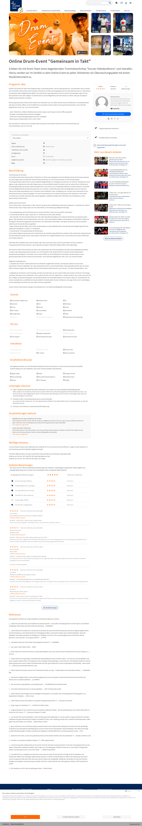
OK (25, 817)
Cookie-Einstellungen (71, 817)
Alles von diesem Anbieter (113, 238)
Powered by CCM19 (135, 824)
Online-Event (50, 146)
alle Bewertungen (50, 608)
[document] (71, 803)
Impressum (5, 824)
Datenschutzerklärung (17, 824)
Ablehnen (116, 817)
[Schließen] (139, 791)
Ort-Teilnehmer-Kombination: (20, 135)
